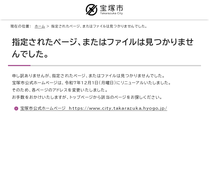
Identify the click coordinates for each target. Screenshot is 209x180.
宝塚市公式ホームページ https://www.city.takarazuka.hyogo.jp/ (93, 108)
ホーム (40, 26)
